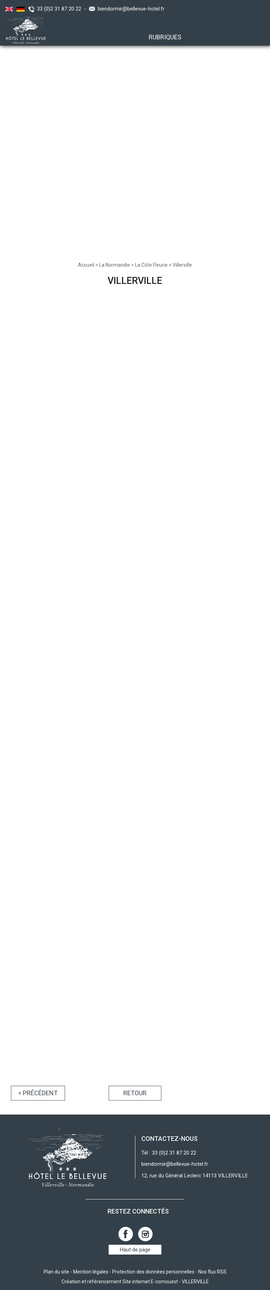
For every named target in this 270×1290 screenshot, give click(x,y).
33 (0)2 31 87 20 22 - (63, 9)
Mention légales (90, 1272)
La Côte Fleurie (151, 265)
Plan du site (56, 1272)
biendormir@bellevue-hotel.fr (131, 9)
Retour (135, 1093)
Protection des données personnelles (153, 1272)
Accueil (86, 265)
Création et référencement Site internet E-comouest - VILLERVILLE (135, 1281)
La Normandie (114, 265)
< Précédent (38, 1093)
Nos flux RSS (212, 1272)
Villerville (182, 265)
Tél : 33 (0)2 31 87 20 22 (168, 1153)
